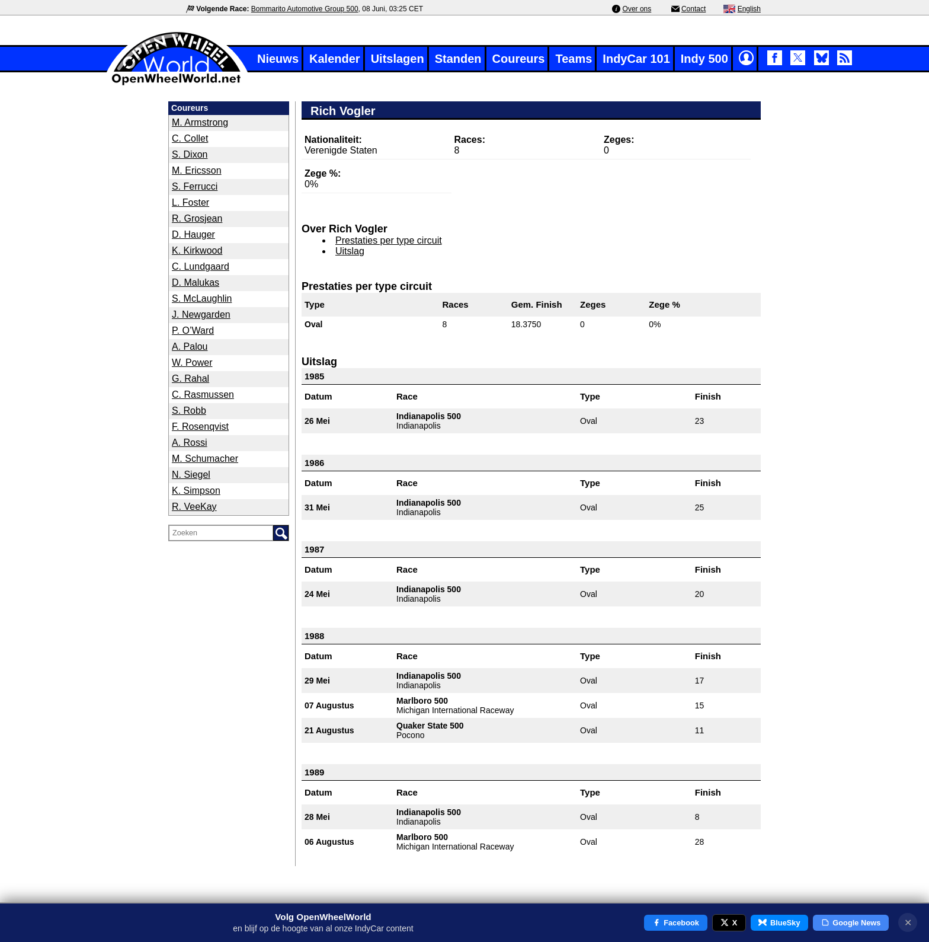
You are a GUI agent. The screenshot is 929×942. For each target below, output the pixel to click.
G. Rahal (190, 378)
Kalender (334, 58)
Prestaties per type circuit (388, 240)
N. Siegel (191, 475)
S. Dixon (189, 154)
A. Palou (189, 346)
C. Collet (190, 138)
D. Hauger (193, 234)
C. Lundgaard (200, 266)
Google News (851, 922)
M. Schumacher (205, 459)
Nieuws (278, 58)
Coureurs (518, 58)
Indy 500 (704, 58)
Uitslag (349, 251)
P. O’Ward (193, 330)
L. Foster (190, 202)
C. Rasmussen (203, 394)
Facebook (675, 922)
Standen (458, 58)
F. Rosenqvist (200, 426)
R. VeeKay (194, 507)
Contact (693, 9)
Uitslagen (397, 58)
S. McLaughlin (202, 298)
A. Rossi (189, 443)
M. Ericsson (197, 170)
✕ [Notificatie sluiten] (908, 923)
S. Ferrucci (194, 186)
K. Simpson (196, 491)
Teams (573, 58)
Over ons (637, 9)
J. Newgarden (201, 314)
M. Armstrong (200, 122)
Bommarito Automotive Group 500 (304, 9)
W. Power (192, 362)
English (749, 9)
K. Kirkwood (197, 250)
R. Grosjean (197, 218)
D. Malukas (195, 282)
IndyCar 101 (636, 58)
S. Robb (189, 410)
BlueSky (779, 922)
